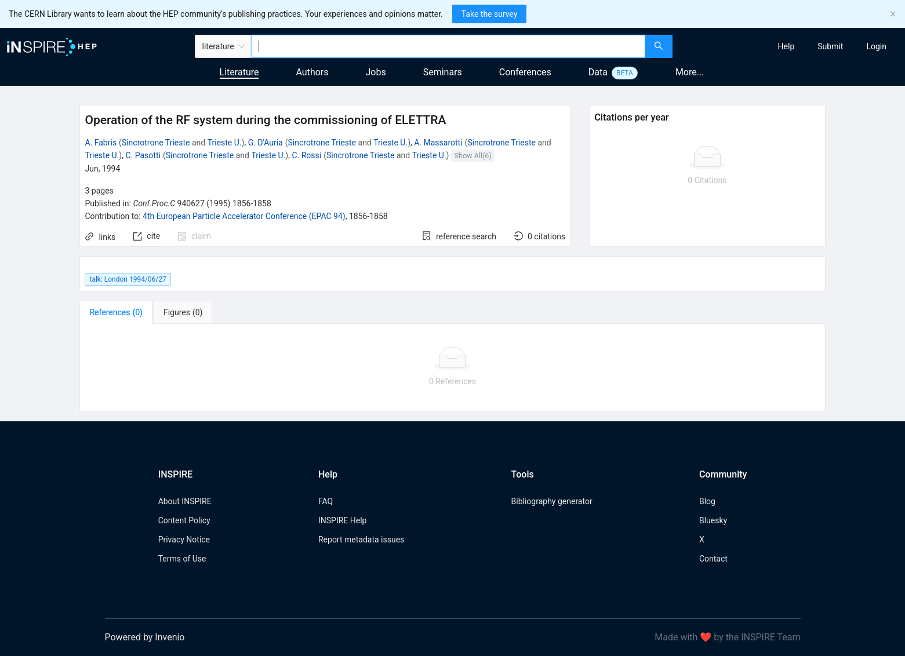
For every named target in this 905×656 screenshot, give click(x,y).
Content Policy (184, 520)
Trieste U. (225, 142)
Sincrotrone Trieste (156, 142)
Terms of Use (182, 558)
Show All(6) (473, 155)
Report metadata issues (361, 539)
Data (598, 72)
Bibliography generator (552, 501)
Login (876, 46)
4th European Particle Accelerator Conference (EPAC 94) (244, 216)
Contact (713, 558)
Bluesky (713, 520)
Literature (239, 72)
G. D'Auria (265, 142)
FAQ (325, 501)
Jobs (376, 72)
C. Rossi (306, 155)
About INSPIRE (185, 501)
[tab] (115, 312)
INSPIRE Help (342, 520)
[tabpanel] (452, 368)
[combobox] (448, 46)
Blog (707, 501)
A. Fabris (101, 142)
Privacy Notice (184, 539)
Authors (312, 72)
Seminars (442, 72)
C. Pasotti (142, 155)
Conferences (525, 72)
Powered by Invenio (145, 637)
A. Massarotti (438, 142)
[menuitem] (786, 46)
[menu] (790, 46)
